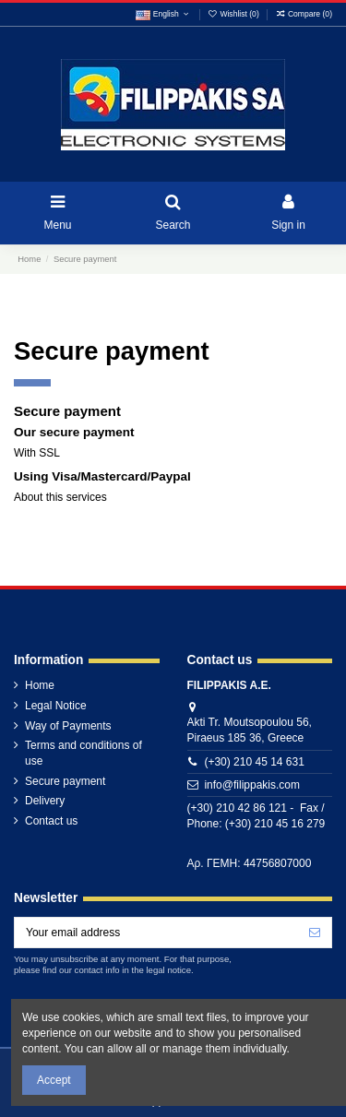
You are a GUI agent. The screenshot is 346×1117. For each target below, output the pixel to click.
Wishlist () (234, 13)
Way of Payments (68, 725)
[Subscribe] (314, 932)
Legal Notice (56, 705)
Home (39, 685)
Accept (54, 1080)
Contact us (51, 820)
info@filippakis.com (252, 784)
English (163, 13)
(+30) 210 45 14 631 (254, 761)
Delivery (45, 800)
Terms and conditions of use (83, 753)
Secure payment (65, 781)
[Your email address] (156, 932)
